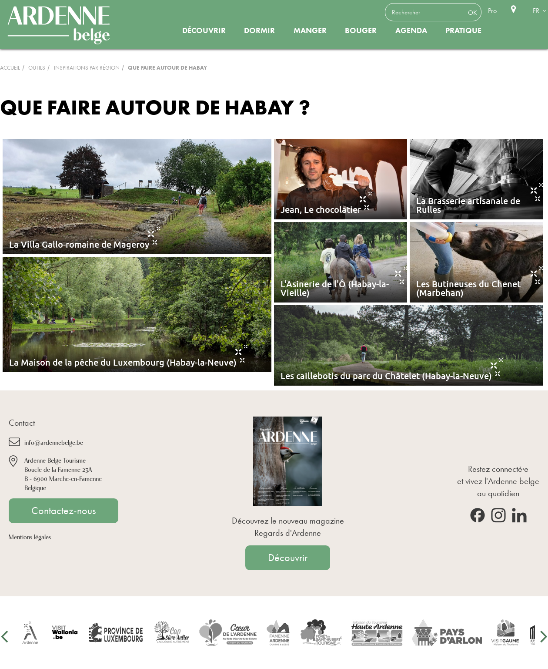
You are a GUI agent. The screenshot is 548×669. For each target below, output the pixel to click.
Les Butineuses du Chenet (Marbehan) (468, 288)
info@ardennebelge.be (53, 442)
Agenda (411, 30)
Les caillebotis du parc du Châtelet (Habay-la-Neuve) (386, 375)
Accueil (10, 67)
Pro (492, 11)
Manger (310, 30)
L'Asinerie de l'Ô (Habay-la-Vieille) (335, 288)
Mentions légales (30, 536)
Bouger (361, 30)
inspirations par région (87, 67)
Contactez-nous (63, 510)
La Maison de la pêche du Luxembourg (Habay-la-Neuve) (123, 362)
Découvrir (204, 30)
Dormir (259, 30)
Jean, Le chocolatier (321, 209)
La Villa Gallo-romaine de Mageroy (79, 244)
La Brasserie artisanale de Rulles (468, 205)
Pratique (463, 30)
